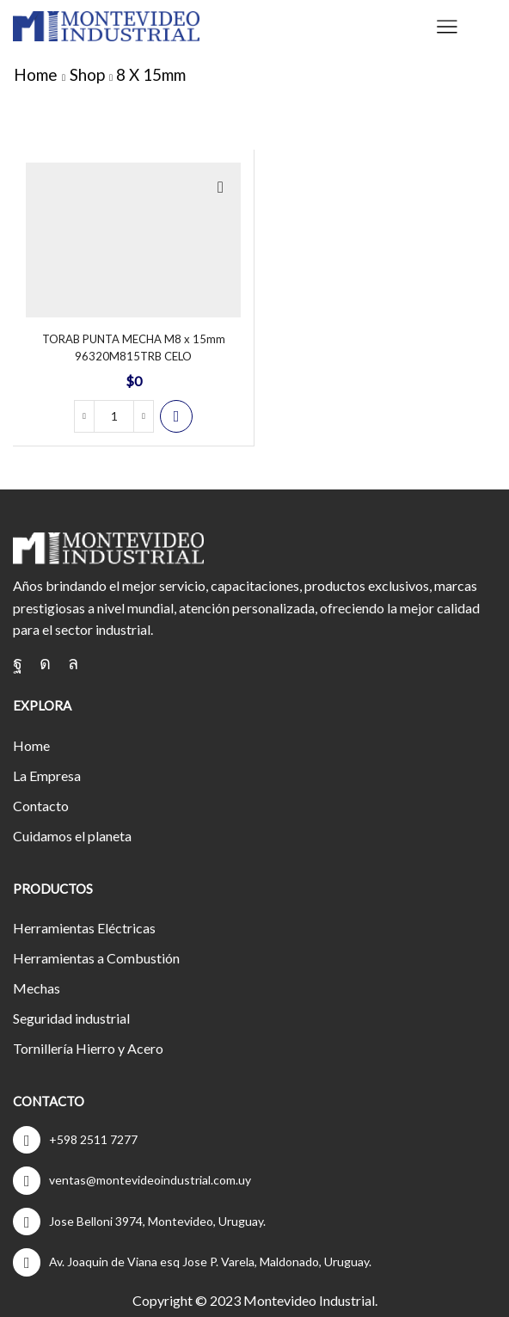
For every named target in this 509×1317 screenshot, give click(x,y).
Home (36, 74)
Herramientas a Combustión (96, 958)
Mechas (36, 988)
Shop (87, 74)
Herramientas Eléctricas (84, 928)
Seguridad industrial (71, 1018)
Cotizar (176, 416)
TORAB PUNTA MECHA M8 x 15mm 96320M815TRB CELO (133, 347)
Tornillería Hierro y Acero (88, 1048)
